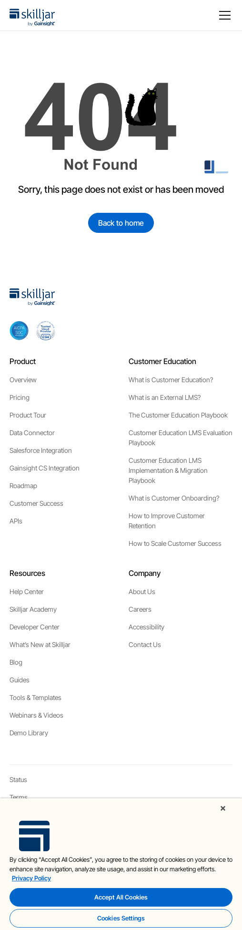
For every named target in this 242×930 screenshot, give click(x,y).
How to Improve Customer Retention (167, 521)
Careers (140, 609)
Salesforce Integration (41, 450)
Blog (16, 662)
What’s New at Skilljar (40, 644)
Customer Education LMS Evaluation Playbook (180, 437)
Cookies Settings (121, 918)
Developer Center (35, 627)
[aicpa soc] (19, 330)
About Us (142, 591)
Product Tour (28, 415)
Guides (20, 680)
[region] (121, 864)
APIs (16, 521)
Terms (19, 797)
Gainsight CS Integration (45, 468)
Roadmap (23, 485)
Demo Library (29, 733)
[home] (32, 15)
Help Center (27, 591)
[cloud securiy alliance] (45, 330)
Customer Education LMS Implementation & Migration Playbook (168, 470)
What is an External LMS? (165, 397)
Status (18, 779)
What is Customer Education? (171, 380)
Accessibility (146, 627)
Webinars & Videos (36, 715)
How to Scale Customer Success (175, 543)
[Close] (223, 808)
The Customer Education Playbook (178, 415)
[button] (222, 15)
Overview (23, 380)
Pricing (20, 397)
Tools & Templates (35, 697)
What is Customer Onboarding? (174, 498)
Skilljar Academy (33, 609)
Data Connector (32, 432)
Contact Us (145, 644)
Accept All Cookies (121, 897)
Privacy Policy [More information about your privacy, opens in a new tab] (31, 878)
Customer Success (36, 503)
